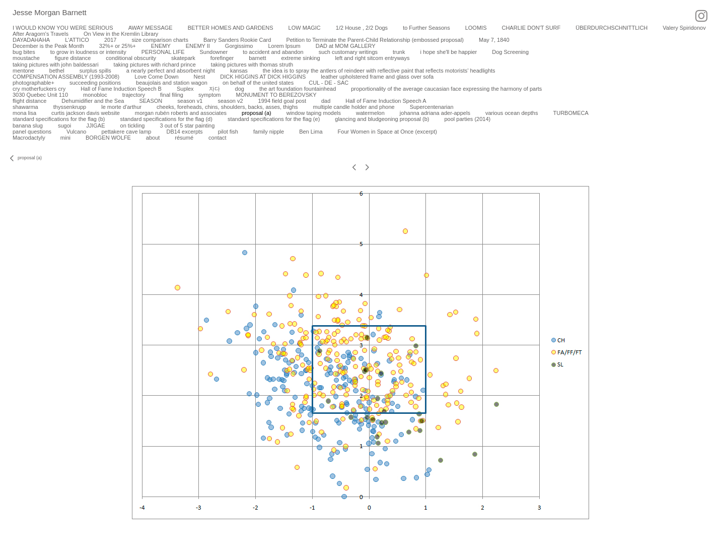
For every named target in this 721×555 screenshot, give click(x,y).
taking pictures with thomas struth (252, 64)
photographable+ (33, 83)
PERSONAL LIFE (163, 52)
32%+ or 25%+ (117, 46)
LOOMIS (476, 28)
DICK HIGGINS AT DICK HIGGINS (263, 77)
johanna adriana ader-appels (435, 113)
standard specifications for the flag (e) (274, 119)
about (153, 138)
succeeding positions (95, 83)
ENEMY (161, 46)
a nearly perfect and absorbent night (170, 71)
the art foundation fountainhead (297, 89)
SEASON (150, 101)
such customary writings (348, 52)
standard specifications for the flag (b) (59, 119)
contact (217, 138)
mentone (23, 71)
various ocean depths (511, 113)
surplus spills (95, 71)
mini (65, 138)
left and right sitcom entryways (372, 58)
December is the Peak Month (48, 46)
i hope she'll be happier (448, 52)
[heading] (43, 13)
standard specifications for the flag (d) (166, 119)
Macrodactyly (29, 138)
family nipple (268, 132)
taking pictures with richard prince (155, 64)
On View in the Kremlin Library (121, 34)
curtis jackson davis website (85, 113)
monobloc (95, 95)
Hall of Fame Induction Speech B (121, 89)
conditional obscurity (131, 58)
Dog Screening (510, 52)
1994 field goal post (282, 101)
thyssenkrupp (69, 107)
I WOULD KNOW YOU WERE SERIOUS (63, 28)
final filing (171, 95)
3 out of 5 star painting (187, 125)
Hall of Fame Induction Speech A (385, 101)
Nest (199, 77)
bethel (56, 71)
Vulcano (76, 132)
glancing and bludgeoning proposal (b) (382, 119)
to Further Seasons (426, 28)
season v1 (189, 101)
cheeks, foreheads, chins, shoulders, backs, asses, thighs (227, 107)
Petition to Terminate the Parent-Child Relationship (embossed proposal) (375, 40)
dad (325, 101)
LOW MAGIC (305, 28)
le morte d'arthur (121, 107)
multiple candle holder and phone (354, 107)
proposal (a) (256, 113)
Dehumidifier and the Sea (92, 101)
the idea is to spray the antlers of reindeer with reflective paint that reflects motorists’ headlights (379, 71)
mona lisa (24, 113)
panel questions (32, 132)
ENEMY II (198, 46)
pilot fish (228, 132)
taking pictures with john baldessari (56, 64)
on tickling (132, 125)
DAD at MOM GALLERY (346, 46)
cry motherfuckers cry (39, 89)
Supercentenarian (432, 107)
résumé (184, 138)
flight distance (29, 101)
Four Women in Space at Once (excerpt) (387, 132)
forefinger (222, 58)
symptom (209, 95)
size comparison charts (159, 40)
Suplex (185, 89)
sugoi (64, 125)
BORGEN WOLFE (108, 138)
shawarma (25, 107)
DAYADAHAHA (31, 40)
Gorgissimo (239, 46)
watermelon (370, 113)
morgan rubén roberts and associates (181, 113)
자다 (214, 89)
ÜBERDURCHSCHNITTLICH (611, 28)
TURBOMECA (570, 113)
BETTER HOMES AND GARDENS (230, 28)
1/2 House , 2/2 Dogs (362, 28)
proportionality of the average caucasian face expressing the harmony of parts (446, 89)
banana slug (28, 125)
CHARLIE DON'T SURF (530, 28)
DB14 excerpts (184, 132)
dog (239, 89)
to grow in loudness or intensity (88, 52)
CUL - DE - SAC (328, 83)
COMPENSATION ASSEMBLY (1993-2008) (66, 77)
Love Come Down (156, 77)
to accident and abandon (273, 52)
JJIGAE (95, 125)
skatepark (183, 58)
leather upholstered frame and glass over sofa (377, 77)
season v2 (230, 101)
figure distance (73, 58)
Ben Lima (310, 132)
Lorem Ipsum (284, 46)
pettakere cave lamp (126, 132)
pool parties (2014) (467, 119)
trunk (399, 52)
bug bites (24, 52)
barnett (257, 58)
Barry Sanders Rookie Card (237, 40)
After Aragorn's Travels (40, 34)
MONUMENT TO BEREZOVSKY (276, 95)
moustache (26, 58)
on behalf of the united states (258, 83)
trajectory (133, 95)
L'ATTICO (77, 40)
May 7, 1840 (494, 40)
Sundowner (213, 52)
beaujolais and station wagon (171, 83)
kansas (239, 71)
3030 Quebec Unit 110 (40, 95)
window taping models (313, 113)
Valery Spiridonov (684, 28)
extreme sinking (300, 58)
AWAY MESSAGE (150, 28)
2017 (110, 40)
